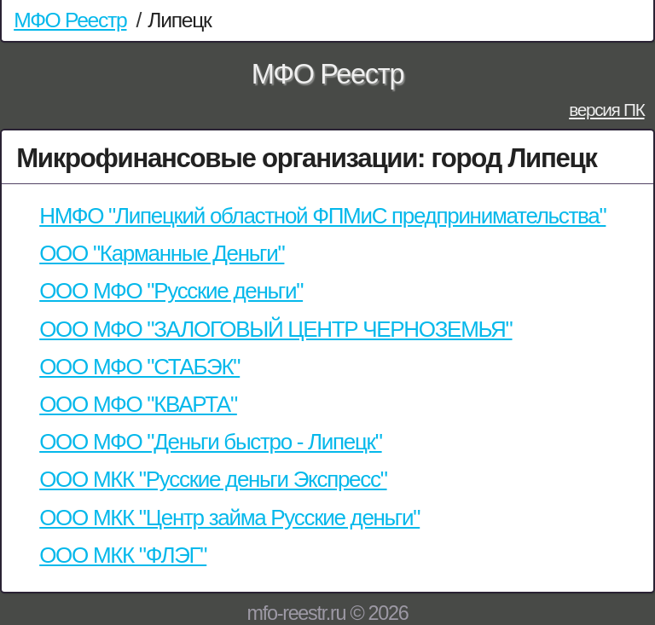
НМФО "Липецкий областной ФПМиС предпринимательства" (322, 216)
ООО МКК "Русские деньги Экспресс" (212, 479)
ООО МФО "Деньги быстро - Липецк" (210, 441)
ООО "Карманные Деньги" (161, 253)
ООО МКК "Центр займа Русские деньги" (229, 517)
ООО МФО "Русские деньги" (171, 291)
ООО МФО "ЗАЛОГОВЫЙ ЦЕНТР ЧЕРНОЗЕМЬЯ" (275, 329)
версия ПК (606, 109)
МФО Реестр (70, 20)
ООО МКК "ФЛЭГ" (122, 555)
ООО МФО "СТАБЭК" (139, 366)
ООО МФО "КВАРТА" (138, 404)
